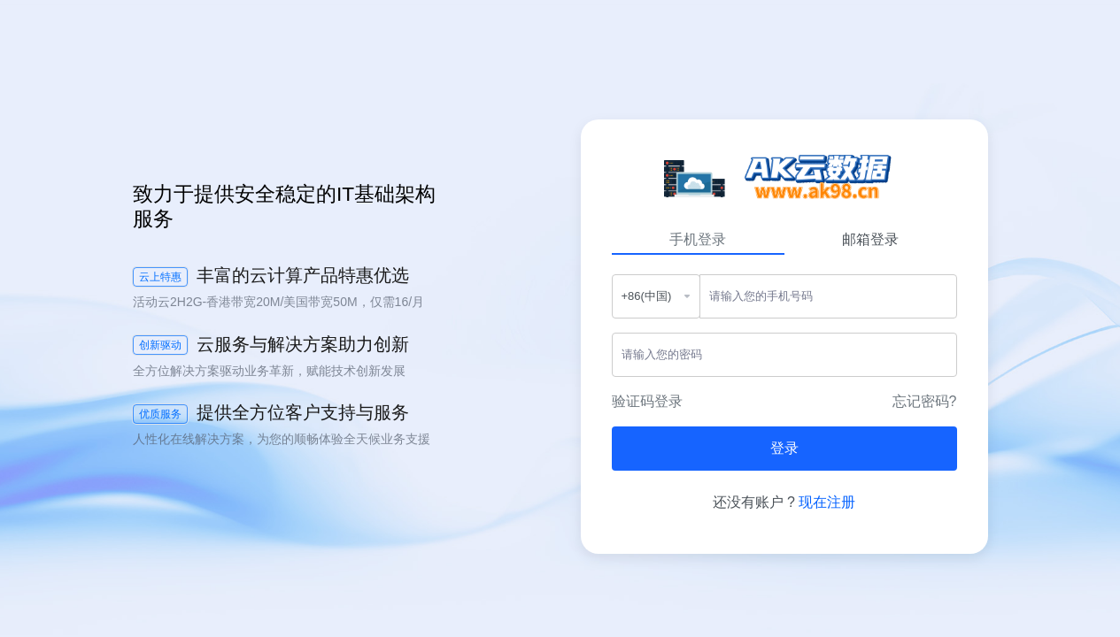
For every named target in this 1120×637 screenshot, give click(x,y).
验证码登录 (647, 401)
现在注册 (827, 502)
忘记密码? (924, 401)
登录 (784, 448)
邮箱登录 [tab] (870, 239)
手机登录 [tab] (697, 239)
